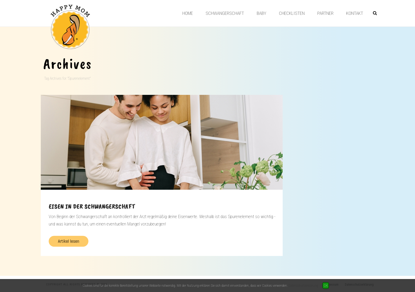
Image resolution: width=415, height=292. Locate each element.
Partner (325, 13)
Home (187, 13)
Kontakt (354, 13)
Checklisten (292, 13)
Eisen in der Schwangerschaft (92, 206)
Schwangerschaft (225, 13)
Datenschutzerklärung (303, 285)
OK (326, 285)
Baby (261, 13)
